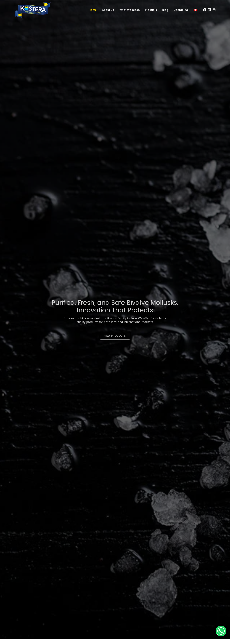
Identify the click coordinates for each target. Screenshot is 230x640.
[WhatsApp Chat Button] (221, 631)
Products (151, 10)
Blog (165, 10)
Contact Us (181, 10)
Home (93, 10)
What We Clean (129, 10)
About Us (108, 10)
